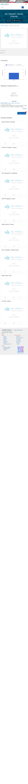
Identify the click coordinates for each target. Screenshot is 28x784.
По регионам (18, 341)
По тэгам (17, 342)
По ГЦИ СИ (18, 340)
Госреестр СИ (5, 341)
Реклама (4, 349)
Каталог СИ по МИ (19, 337)
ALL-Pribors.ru (5, 4)
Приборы (5, 337)
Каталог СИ (18, 336)
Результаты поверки (6, 347)
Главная (9, 20)
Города (4, 340)
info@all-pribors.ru (20, 330)
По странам (18, 339)
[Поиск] (10, 7)
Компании (5, 339)
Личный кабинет (6, 348)
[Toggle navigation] (26, 4)
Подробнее (24, 108)
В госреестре (17, 20)
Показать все (22, 113)
